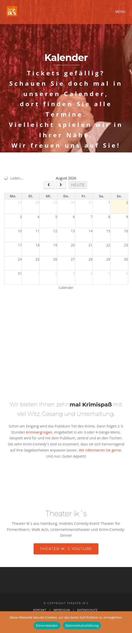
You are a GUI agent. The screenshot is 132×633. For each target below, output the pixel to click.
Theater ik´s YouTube (66, 548)
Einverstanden (47, 625)
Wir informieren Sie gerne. (100, 450)
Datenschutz (87, 610)
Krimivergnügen (38, 432)
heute (78, 185)
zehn (84, 404)
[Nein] (125, 622)
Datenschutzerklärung (81, 625)
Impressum (62, 610)
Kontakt (39, 610)
